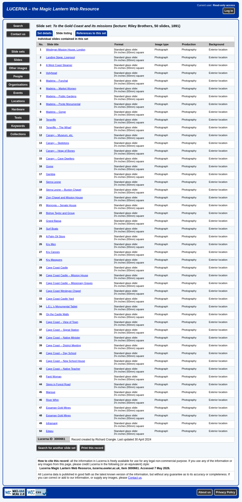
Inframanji (51, 423)
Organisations (18, 84)
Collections (18, 134)
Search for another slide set (56, 448)
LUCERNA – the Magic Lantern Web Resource (53, 9)
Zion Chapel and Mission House (64, 197)
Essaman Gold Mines (58, 407)
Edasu (49, 431)
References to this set (91, 33)
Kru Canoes (53, 252)
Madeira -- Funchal (57, 80)
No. (41, 44)
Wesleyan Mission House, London (65, 49)
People (18, 76)
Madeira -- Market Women (61, 88)
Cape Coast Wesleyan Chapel (63, 290)
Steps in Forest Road (58, 384)
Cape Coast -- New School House (65, 361)
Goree (49, 166)
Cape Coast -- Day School (61, 353)
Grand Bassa (53, 220)
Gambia (50, 174)
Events (18, 93)
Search (18, 26)
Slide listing (64, 33)
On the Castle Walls (57, 314)
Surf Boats (52, 228)
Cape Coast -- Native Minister (63, 337)
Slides (18, 60)
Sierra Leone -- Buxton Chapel (63, 189)
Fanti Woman (53, 376)
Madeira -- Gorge (56, 111)
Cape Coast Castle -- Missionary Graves (69, 283)
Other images (18, 68)
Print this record (92, 448)
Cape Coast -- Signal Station (62, 329)
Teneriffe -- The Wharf (58, 127)
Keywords (18, 126)
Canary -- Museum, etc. (59, 135)
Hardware (18, 109)
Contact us (18, 34)
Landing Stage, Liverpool (60, 57)
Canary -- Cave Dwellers (60, 158)
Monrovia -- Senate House (61, 205)
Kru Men (51, 244)
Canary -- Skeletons (57, 143)
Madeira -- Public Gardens (61, 96)
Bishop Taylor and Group (60, 213)
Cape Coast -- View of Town (62, 322)
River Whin (52, 399)
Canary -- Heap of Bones (60, 150)
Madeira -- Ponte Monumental (63, 104)
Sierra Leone (53, 181)
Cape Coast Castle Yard (60, 298)
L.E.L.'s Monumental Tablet (61, 306)
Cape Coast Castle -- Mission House (67, 275)
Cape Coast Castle (57, 267)
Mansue (50, 392)
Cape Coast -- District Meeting (63, 345)
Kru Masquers (54, 259)
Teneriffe (51, 119)
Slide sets (18, 51)
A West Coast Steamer (59, 65)
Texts (18, 117)
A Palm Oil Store (55, 236)
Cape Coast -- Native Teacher (63, 368)
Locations (18, 101)
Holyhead (51, 72)
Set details (44, 33)
